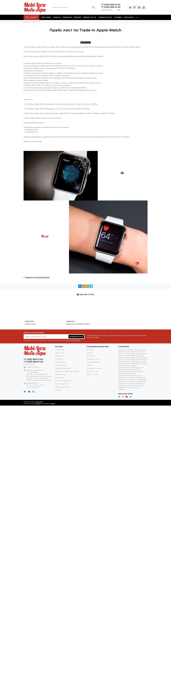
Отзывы (118, 17)
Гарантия (67, 17)
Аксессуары (60, 378)
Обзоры (77, 17)
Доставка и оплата (94, 368)
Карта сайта (39, 402)
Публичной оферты (73, 340)
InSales (52, 403)
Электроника (60, 374)
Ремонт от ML (89, 17)
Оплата (57, 17)
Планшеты (59, 356)
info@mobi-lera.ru (33, 367)
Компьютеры (60, 362)
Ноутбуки (59, 359)
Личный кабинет (93, 362)
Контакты (128, 17)
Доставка (46, 17)
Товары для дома (62, 387)
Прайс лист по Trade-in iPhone (78, 324)
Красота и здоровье (63, 381)
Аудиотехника (61, 365)
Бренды (58, 390)
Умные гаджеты (61, 384)
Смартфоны (59, 350)
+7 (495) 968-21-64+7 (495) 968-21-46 (110, 5)
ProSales (37, 403)
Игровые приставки (63, 368)
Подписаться (76, 337)
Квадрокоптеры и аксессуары (67, 371)
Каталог (31, 17)
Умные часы (60, 353)
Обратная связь (93, 359)
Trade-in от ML (105, 17)
